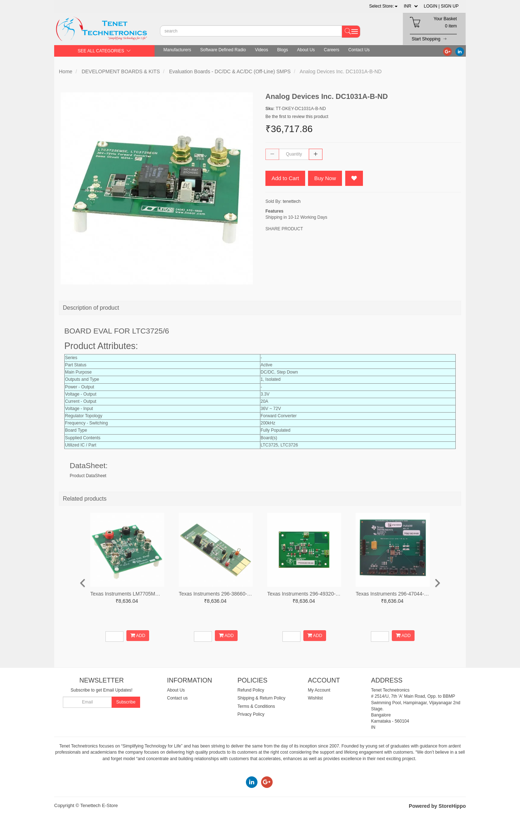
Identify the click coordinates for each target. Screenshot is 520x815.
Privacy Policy (251, 714)
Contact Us (359, 49)
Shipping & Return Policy (262, 698)
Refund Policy (251, 690)
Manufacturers (177, 49)
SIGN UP (450, 6)
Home (65, 71)
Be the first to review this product (296, 116)
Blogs (282, 49)
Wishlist (315, 698)
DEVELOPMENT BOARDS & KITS (121, 71)
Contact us (177, 698)
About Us (306, 49)
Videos (261, 49)
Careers (331, 49)
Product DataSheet (88, 475)
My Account (319, 690)
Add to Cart (285, 178)
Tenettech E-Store (99, 805)
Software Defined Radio (223, 49)
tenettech (291, 201)
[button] (383, 6)
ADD (137, 635)
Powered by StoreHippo (437, 806)
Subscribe (125, 702)
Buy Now (325, 178)
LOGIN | (432, 6)
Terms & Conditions (256, 706)
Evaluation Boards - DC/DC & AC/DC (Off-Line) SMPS (230, 71)
